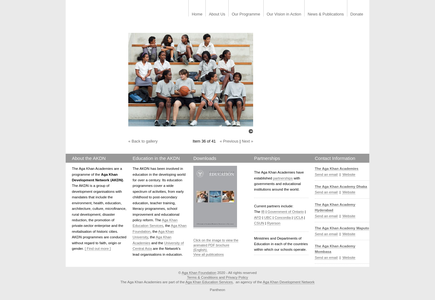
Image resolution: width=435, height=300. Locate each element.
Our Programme (246, 14)
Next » (247, 141)
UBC (267, 217)
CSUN (259, 223)
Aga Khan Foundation (199, 273)
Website (348, 174)
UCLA (298, 217)
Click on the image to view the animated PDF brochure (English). (215, 245)
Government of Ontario (285, 212)
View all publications (208, 254)
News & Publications (326, 14)
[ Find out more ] (98, 248)
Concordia (283, 217)
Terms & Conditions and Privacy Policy (217, 277)
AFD (257, 217)
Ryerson (273, 223)
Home (197, 14)
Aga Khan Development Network (288, 282)
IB (263, 212)
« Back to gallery (143, 141)
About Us (217, 14)
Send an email (326, 174)
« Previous (229, 141)
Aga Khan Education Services (209, 282)
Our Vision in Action (284, 14)
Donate (356, 14)
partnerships (282, 178)
